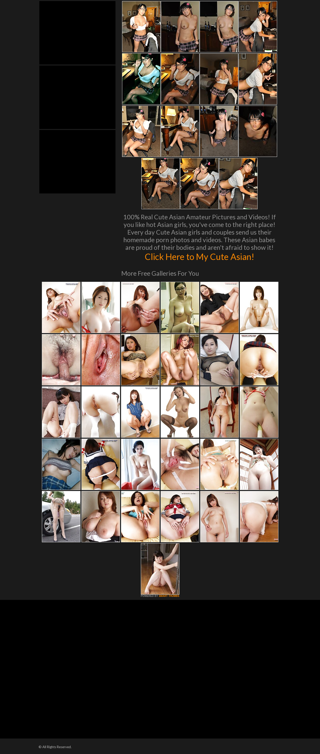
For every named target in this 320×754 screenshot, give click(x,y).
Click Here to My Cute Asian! (199, 256)
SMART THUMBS (169, 596)
